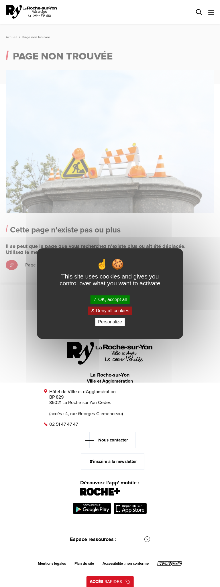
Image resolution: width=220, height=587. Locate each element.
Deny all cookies (110, 310)
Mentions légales (52, 563)
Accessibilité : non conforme (126, 563)
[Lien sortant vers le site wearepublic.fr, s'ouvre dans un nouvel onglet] (169, 563)
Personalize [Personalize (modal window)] (110, 321)
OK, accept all (110, 299)
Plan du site (84, 563)
